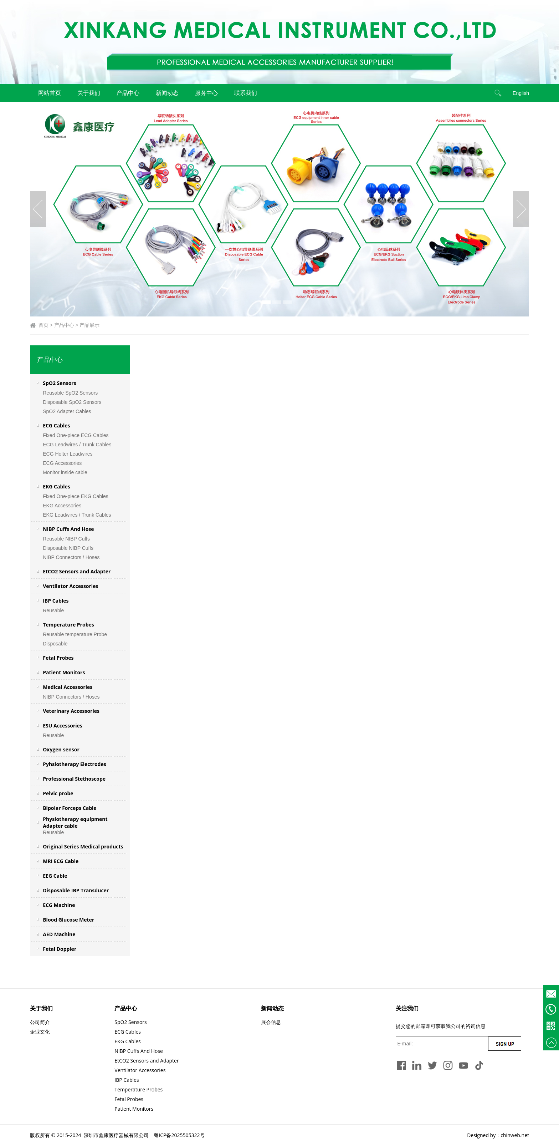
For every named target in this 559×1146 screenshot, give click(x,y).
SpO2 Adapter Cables (67, 411)
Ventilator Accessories (70, 586)
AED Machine (59, 934)
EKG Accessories (62, 505)
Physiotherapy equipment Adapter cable (75, 822)
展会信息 (271, 1022)
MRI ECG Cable (60, 861)
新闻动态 (167, 93)
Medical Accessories (67, 687)
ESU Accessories (62, 725)
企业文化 (40, 1031)
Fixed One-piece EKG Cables (75, 496)
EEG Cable (55, 875)
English (521, 93)
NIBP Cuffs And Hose (68, 529)
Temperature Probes (68, 624)
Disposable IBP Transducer (76, 890)
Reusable (53, 610)
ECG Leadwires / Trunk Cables (77, 444)
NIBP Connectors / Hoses (71, 557)
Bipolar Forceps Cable (69, 808)
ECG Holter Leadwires (67, 454)
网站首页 (49, 93)
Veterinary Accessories (71, 711)
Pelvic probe (58, 793)
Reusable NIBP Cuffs (66, 539)
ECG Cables (56, 425)
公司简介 (40, 1022)
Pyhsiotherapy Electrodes (74, 764)
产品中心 (128, 93)
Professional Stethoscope (74, 778)
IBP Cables (55, 600)
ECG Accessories (62, 463)
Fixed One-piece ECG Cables (75, 435)
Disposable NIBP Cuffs (68, 548)
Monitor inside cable (65, 472)
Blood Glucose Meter (68, 919)
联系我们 (245, 93)
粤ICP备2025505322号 (179, 1135)
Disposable (55, 643)
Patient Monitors (64, 672)
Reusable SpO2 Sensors (70, 393)
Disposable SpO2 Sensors (72, 402)
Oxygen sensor (61, 749)
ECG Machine (59, 905)
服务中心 (206, 93)
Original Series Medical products (83, 846)
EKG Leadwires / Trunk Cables (77, 515)
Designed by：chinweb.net (498, 1135)
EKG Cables (56, 486)
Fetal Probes (58, 657)
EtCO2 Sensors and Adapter (77, 571)
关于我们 (88, 93)
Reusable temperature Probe (75, 634)
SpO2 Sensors (59, 383)
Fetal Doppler (59, 948)
